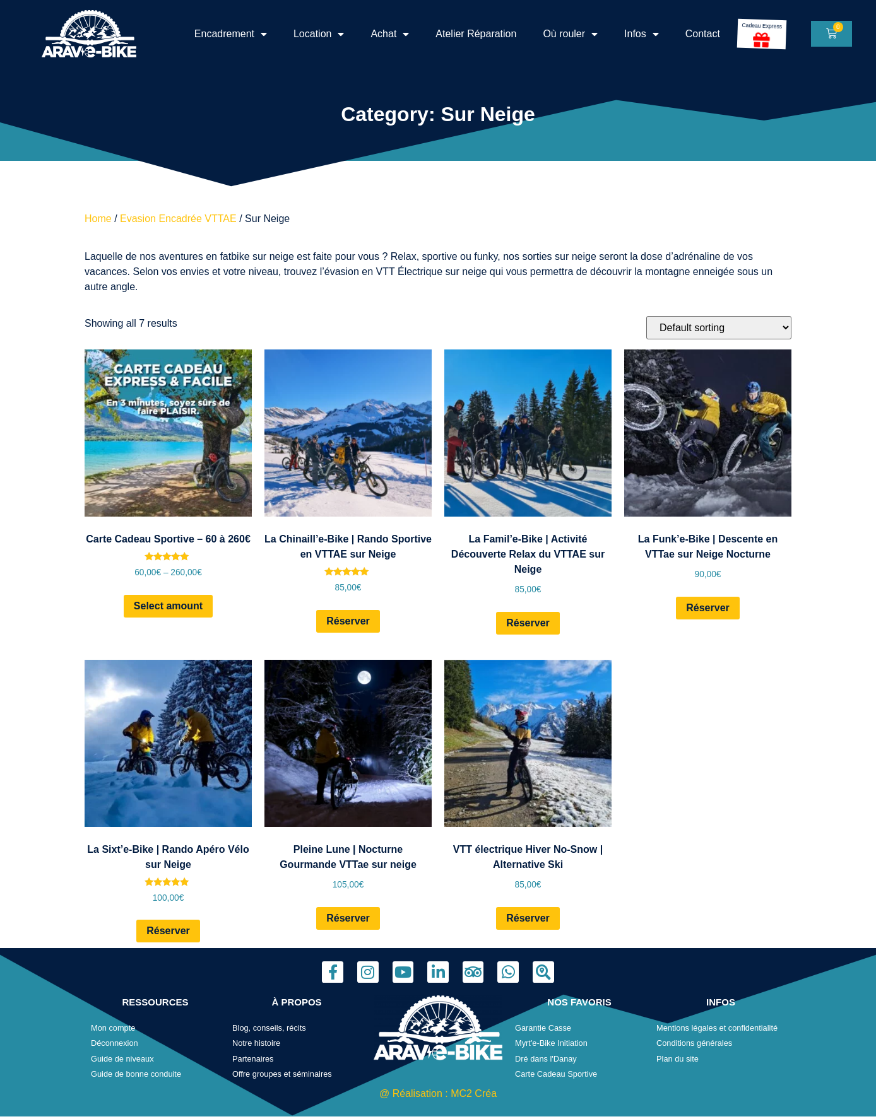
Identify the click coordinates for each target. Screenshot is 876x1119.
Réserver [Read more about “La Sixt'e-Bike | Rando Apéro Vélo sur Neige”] (168, 930)
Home (98, 218)
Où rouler (570, 34)
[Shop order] (718, 327)
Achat (389, 34)
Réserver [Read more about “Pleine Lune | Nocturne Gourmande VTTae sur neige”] (348, 918)
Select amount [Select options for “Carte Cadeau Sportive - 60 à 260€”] (168, 606)
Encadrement (230, 34)
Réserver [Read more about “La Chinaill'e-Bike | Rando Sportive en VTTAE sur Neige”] (348, 621)
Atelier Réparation (475, 33)
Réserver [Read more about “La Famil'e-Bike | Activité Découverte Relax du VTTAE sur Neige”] (528, 623)
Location (319, 34)
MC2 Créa (474, 1093)
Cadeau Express (762, 26)
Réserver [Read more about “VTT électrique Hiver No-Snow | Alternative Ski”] (528, 918)
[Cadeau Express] (761, 39)
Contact (702, 33)
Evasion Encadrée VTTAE (178, 218)
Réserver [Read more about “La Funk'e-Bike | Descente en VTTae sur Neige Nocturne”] (708, 607)
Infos (641, 34)
